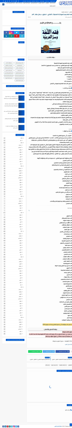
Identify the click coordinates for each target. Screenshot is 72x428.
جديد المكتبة (45, 1)
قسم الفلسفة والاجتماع (6, 75)
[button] (60, 351)
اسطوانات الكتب (6, 63)
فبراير (18, 161)
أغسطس (17, 147)
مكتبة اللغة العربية (24, 3)
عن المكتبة (35, 1)
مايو (18, 154)
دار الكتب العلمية (62, 12)
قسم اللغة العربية (6, 78)
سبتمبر (18, 175)
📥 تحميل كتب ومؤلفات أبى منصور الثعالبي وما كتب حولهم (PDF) (55, 324)
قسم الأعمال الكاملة (6, 68)
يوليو (18, 150)
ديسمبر (17, 145)
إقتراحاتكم (30, 1)
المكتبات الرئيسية (39, 3)
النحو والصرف (17, 65)
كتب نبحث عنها (52, 365)
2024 (19, 166)
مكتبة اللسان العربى (55, 426)
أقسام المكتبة (50, 3)
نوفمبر (18, 170)
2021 (19, 231)
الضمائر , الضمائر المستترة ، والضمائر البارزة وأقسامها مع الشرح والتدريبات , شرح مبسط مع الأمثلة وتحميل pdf (8, 106)
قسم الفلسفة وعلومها (17, 78)
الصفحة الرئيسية (50, 1)
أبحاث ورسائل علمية (17, 63)
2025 (19, 143)
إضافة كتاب (22, 1)
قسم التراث (17, 70)
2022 (19, 212)
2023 (19, 196)
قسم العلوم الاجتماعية (17, 75)
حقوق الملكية (40, 1)
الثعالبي (68, 12)
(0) (27, 17)
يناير (18, 140)
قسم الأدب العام (17, 68)
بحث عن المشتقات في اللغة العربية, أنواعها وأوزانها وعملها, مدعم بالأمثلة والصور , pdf (8, 98)
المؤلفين (45, 3)
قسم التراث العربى (6, 70)
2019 (19, 287)
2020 (19, 257)
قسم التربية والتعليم (17, 73)
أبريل (18, 157)
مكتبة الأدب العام (16, 3)
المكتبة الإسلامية (32, 3)
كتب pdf (45, 365)
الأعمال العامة (50, 6)
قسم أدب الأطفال (6, 65)
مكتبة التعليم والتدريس (8, 3)
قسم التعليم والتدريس (6, 73)
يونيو (18, 152)
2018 (19, 317)
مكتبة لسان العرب (67, 344)
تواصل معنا (26, 1)
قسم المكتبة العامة (17, 80)
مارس (18, 159)
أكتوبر (18, 173)
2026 (19, 138)
